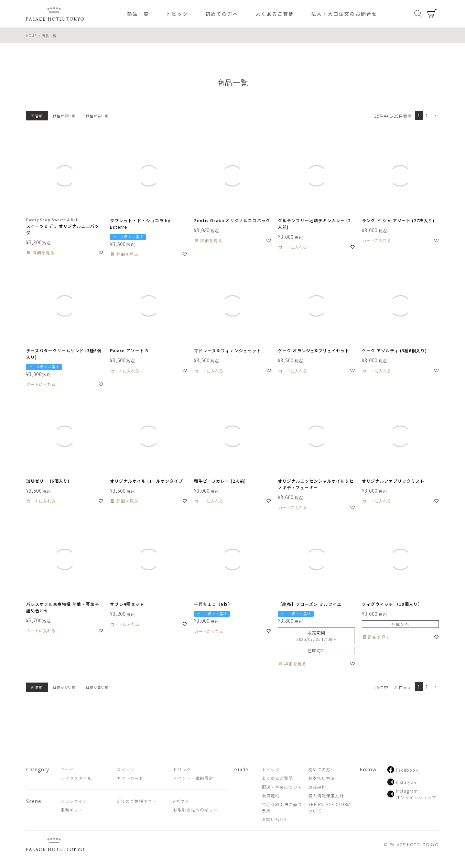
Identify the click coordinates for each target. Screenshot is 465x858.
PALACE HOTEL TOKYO (55, 844)
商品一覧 (138, 13)
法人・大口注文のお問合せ (344, 13)
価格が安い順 (64, 115)
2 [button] (426, 115)
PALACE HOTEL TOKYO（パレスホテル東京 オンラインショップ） (55, 14)
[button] (435, 116)
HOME (31, 35)
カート (432, 14)
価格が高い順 (97, 115)
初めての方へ (221, 13)
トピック (177, 13)
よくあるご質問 (275, 13)
